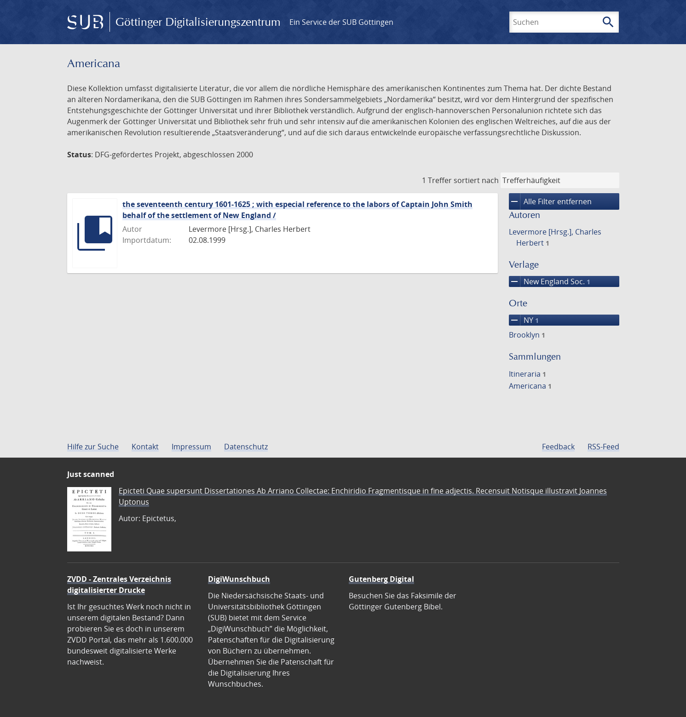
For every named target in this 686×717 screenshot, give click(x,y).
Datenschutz (246, 447)
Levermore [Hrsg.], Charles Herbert (555, 237)
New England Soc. (549, 281)
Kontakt (145, 447)
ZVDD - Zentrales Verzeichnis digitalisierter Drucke (119, 584)
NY (524, 320)
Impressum (191, 447)
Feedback (558, 447)
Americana (530, 386)
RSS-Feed (603, 447)
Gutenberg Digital (381, 579)
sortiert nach (476, 180)
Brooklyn (527, 335)
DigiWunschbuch (239, 579)
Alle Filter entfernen (550, 201)
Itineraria (527, 374)
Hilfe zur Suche (93, 447)
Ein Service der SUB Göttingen (341, 22)
